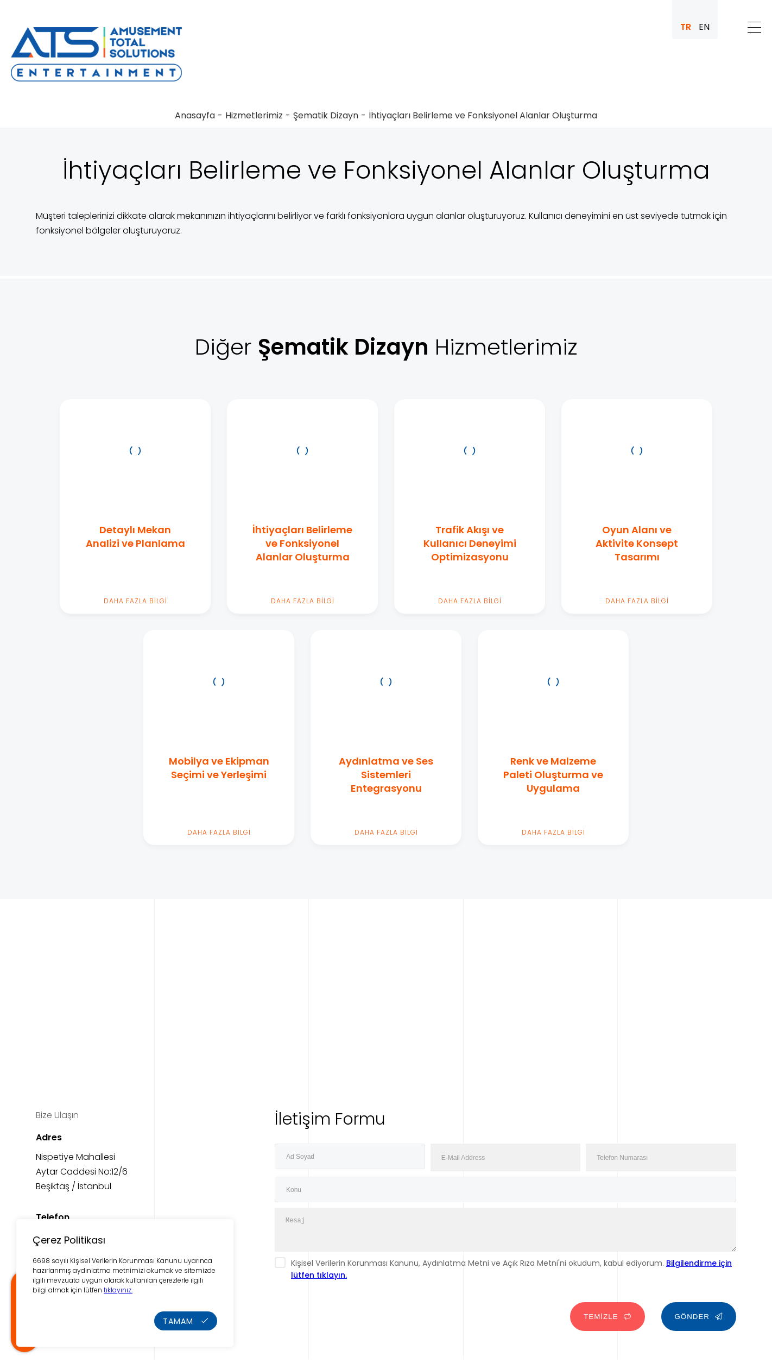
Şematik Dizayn (325, 115)
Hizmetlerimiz (254, 115)
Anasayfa (195, 115)
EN (704, 27)
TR (685, 27)
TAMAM (185, 1321)
